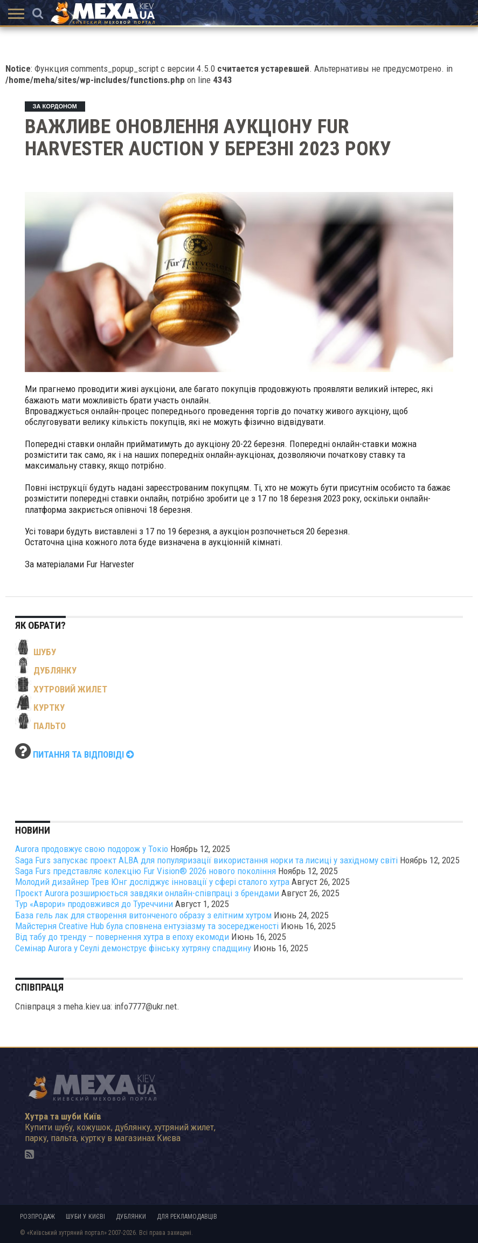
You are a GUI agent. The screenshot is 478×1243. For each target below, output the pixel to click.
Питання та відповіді (83, 754)
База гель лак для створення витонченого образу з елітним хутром (143, 915)
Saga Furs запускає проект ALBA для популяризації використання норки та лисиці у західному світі (206, 860)
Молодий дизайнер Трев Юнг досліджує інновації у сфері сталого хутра (152, 881)
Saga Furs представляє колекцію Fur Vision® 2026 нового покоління (145, 871)
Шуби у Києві (85, 1216)
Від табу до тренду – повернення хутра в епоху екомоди (122, 936)
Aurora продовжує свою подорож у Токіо (91, 848)
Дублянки (131, 1216)
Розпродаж (37, 1216)
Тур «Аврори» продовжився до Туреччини (94, 903)
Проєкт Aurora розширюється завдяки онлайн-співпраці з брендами (147, 893)
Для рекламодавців (187, 1216)
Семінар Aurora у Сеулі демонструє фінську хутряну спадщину (133, 948)
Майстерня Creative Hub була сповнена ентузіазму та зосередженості (147, 926)
